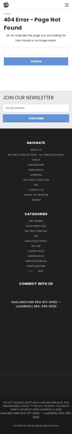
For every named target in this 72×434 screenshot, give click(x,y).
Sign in (28, 195)
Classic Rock (36, 251)
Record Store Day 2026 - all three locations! (36, 154)
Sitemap (36, 200)
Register (42, 195)
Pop (36, 236)
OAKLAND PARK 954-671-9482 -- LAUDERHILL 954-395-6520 (36, 304)
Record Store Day (36, 231)
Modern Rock (36, 256)
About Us (36, 149)
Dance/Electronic (36, 241)
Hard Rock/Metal (36, 261)
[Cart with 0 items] (60, 5)
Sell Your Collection (36, 179)
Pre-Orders (36, 221)
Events (36, 159)
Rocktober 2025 (36, 226)
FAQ (36, 184)
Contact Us (36, 189)
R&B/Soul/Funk (36, 266)
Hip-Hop (36, 246)
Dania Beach (36, 169)
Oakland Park (36, 164)
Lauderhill (36, 174)
